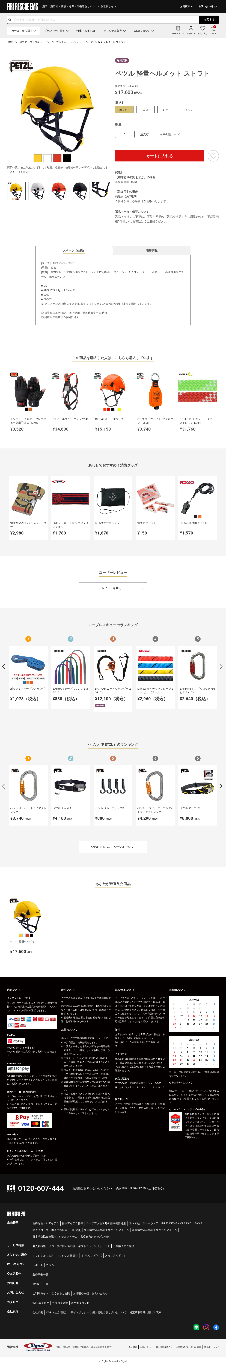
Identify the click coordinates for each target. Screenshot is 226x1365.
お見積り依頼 (81, 1292)
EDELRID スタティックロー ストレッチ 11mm (196, 420)
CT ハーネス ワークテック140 (70, 420)
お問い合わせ (100, 1292)
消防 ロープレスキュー (32, 42)
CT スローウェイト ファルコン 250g (154, 420)
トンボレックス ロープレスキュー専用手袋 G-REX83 (28, 420)
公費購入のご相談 (123, 1245)
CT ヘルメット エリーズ (108, 418)
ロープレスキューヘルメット (67, 42)
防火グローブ (40, 1228)
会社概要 (37, 1311)
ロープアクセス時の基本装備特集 (106, 1222)
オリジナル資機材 (67, 1254)
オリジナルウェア (43, 1254)
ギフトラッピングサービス (94, 1245)
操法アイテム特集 (72, 1222)
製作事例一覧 (40, 1273)
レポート (37, 1264)
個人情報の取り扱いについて (109, 1311)
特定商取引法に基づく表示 (145, 1311)
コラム (50, 1264)
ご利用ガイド (40, 1292)
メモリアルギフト (115, 1254)
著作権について (211, 1346)
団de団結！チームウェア (143, 1222)
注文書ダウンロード (83, 1301)
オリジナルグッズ (91, 1254)
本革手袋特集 (59, 1228)
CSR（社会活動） (57, 1311)
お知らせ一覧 (40, 1282)
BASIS (198, 1222)
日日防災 (75, 1228)
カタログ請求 (60, 1301)
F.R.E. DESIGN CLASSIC (176, 1222)
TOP (10, 42)
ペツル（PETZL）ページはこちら (111, 846)
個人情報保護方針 (164, 1346)
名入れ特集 (39, 1245)
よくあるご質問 (60, 1292)
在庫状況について (170, 134)
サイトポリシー (80, 1311)
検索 (209, 19)
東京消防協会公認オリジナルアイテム (106, 1228)
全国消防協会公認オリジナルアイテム (154, 1228)
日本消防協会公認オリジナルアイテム (55, 1235)
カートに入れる (159, 156)
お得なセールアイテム (45, 1222)
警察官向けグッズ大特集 (95, 1235)
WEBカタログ (40, 1301)
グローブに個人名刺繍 (62, 1245)
